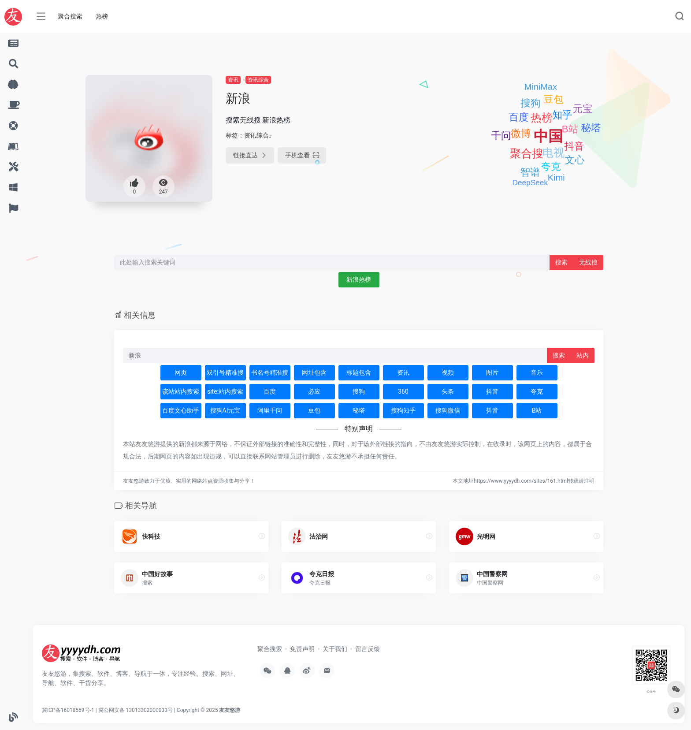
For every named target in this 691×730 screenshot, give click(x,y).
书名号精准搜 (269, 372)
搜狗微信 (447, 410)
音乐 (537, 372)
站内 (582, 355)
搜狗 (359, 391)
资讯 (233, 80)
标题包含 (358, 372)
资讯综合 (258, 80)
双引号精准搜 (225, 372)
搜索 (561, 262)
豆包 (314, 410)
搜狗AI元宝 (225, 410)
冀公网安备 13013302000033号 (135, 710)
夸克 (537, 391)
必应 (314, 391)
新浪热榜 (358, 279)
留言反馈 (367, 648)
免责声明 (302, 648)
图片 (492, 372)
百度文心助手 (180, 410)
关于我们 (335, 648)
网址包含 (314, 372)
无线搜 (588, 262)
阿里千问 (269, 410)
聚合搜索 (70, 16)
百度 (270, 391)
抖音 (492, 391)
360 (403, 391)
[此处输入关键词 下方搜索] (332, 262)
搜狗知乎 (403, 410)
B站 (537, 410)
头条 (448, 391)
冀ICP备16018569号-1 (68, 710)
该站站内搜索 (180, 391)
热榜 (102, 16)
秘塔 (359, 410)
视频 (448, 372)
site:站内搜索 (225, 391)
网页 (181, 372)
